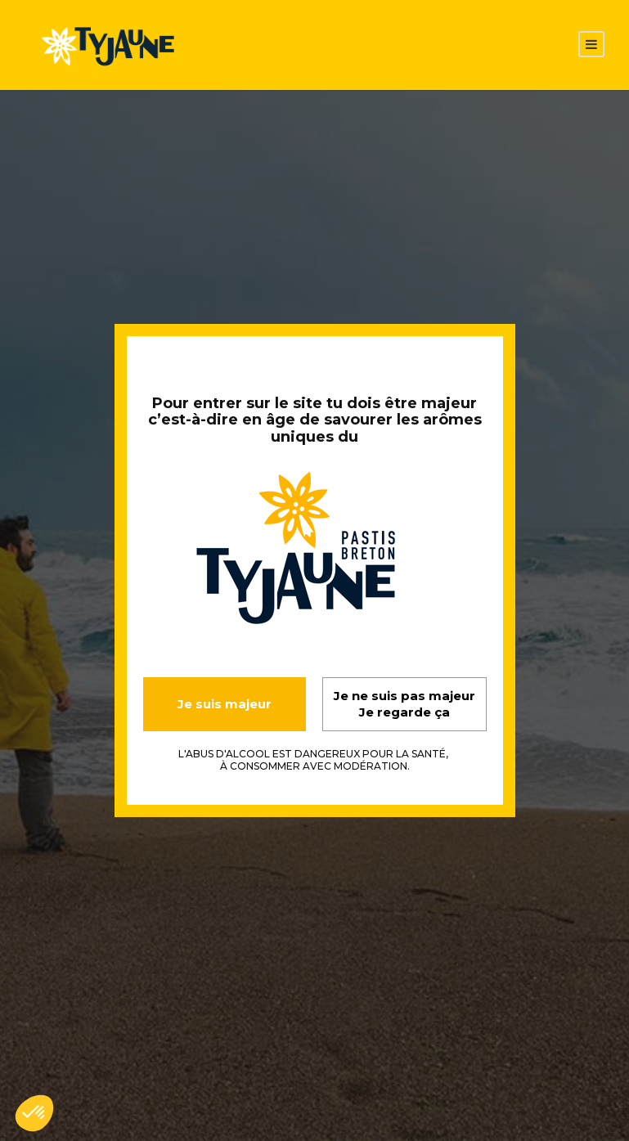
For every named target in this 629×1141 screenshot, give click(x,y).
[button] (34, 1113)
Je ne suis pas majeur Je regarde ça (404, 704)
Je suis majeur (224, 704)
